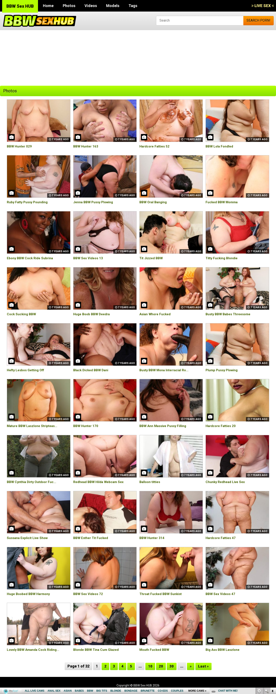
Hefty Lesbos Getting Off (27, 370)
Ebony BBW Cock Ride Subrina (31, 258)
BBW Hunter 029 (20, 146)
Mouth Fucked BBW (154, 650)
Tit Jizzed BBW (151, 258)
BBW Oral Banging (153, 202)
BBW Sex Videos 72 (88, 594)
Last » (203, 666)
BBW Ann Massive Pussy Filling (164, 426)
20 (161, 666)
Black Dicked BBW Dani (91, 370)
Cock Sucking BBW (22, 314)
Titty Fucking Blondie (222, 258)
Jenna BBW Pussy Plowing (94, 202)
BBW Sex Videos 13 (88, 258)
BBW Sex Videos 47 (221, 594)
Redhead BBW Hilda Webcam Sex (99, 482)
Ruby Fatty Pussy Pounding (28, 202)
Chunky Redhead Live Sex (226, 482)
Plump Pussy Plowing (223, 370)
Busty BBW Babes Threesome (230, 314)
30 (171, 666)
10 (150, 666)
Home (48, 5)
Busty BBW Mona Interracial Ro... (165, 370)
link (272, 627)
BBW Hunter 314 (152, 538)
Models (112, 5)
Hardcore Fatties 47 (222, 538)
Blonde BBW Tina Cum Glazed (96, 650)
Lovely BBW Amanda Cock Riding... (34, 650)
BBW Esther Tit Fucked (91, 538)
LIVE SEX (262, 5)
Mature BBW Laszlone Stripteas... (34, 426)
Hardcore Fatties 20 (222, 426)
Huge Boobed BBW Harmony (29, 594)
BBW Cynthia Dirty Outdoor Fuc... (33, 482)
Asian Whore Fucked (155, 314)
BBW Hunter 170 (86, 426)
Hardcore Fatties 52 (155, 146)
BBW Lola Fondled (220, 146)
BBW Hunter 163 (86, 146)
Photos (69, 5)
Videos (91, 5)
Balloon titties (150, 482)
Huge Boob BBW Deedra (92, 314)
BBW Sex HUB (20, 6)
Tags (133, 5)
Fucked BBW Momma (222, 202)
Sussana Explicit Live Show (28, 538)
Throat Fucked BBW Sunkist (161, 594)
